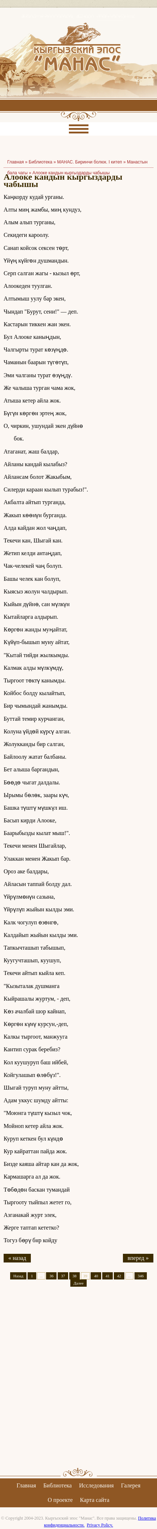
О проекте (60, 1500)
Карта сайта (95, 1500)
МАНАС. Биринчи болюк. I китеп (89, 162)
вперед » (138, 1258)
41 (108, 1276)
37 (63, 1276)
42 (119, 1276)
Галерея (131, 1485)
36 (51, 1276)
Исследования (96, 1485)
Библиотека (40, 162)
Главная (26, 1485)
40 (96, 1276)
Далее (79, 1283)
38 (75, 1276)
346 (141, 1276)
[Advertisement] (78, 1383)
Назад (18, 1276)
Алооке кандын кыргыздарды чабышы (71, 172)
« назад (17, 1258)
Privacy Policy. (100, 1525)
